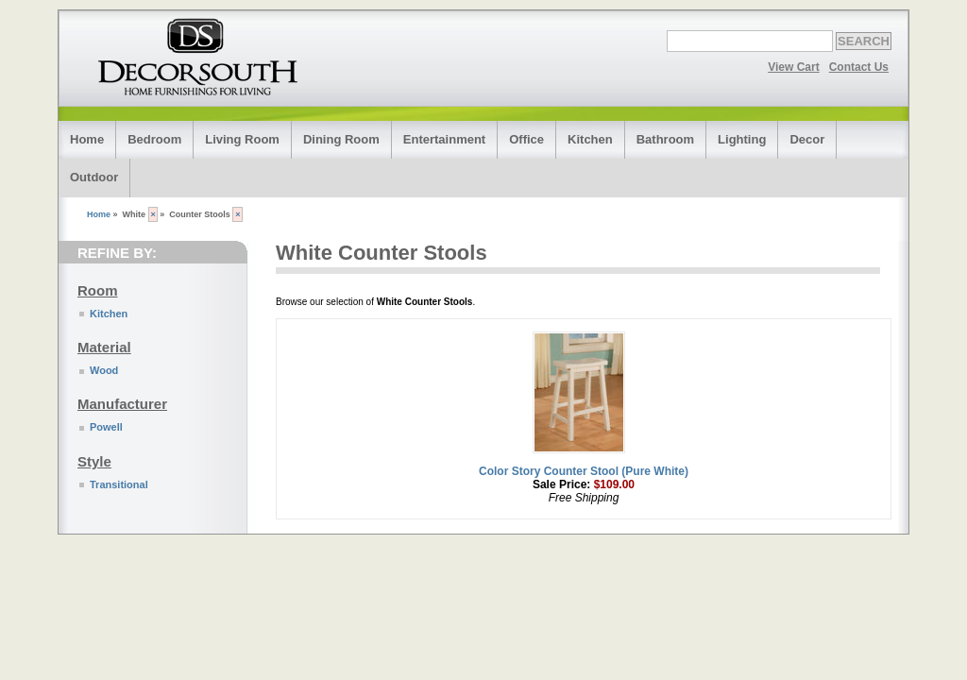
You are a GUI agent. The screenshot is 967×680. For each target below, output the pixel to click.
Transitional (119, 484)
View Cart (793, 67)
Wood (104, 370)
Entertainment (444, 139)
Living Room (242, 139)
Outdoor (94, 177)
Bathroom (665, 139)
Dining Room (341, 139)
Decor (806, 139)
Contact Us (859, 67)
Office (526, 139)
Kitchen (590, 139)
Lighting (742, 139)
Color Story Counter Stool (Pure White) (583, 471)
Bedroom (154, 139)
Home (87, 139)
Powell (106, 427)
